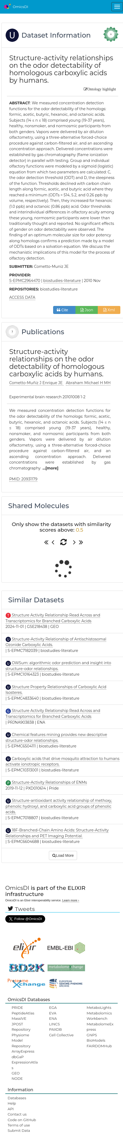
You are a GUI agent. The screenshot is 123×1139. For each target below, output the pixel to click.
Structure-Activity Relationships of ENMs (49, 782)
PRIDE (17, 1007)
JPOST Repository (21, 1027)
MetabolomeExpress (100, 1027)
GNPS (92, 1035)
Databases (17, 1098)
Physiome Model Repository (21, 1040)
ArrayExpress (23, 1051)
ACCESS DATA (22, 297)
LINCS (54, 1024)
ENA (53, 1018)
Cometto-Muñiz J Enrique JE (36, 382)
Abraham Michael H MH (88, 382)
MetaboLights (99, 1007)
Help (12, 1103)
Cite (64, 310)
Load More (63, 855)
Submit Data (19, 1130)
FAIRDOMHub (99, 1046)
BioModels (96, 1040)
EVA (52, 1013)
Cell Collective (61, 1035)
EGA (53, 1007)
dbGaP (18, 1057)
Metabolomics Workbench (99, 1016)
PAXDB (55, 1029)
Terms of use (19, 1125)
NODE (17, 1078)
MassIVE (19, 1018)
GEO (16, 1073)
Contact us (17, 1114)
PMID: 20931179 (23, 479)
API (11, 1109)
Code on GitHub (22, 1120)
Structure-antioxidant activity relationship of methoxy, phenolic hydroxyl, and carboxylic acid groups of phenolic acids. (59, 806)
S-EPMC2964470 (24, 280)
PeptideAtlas (23, 1013)
